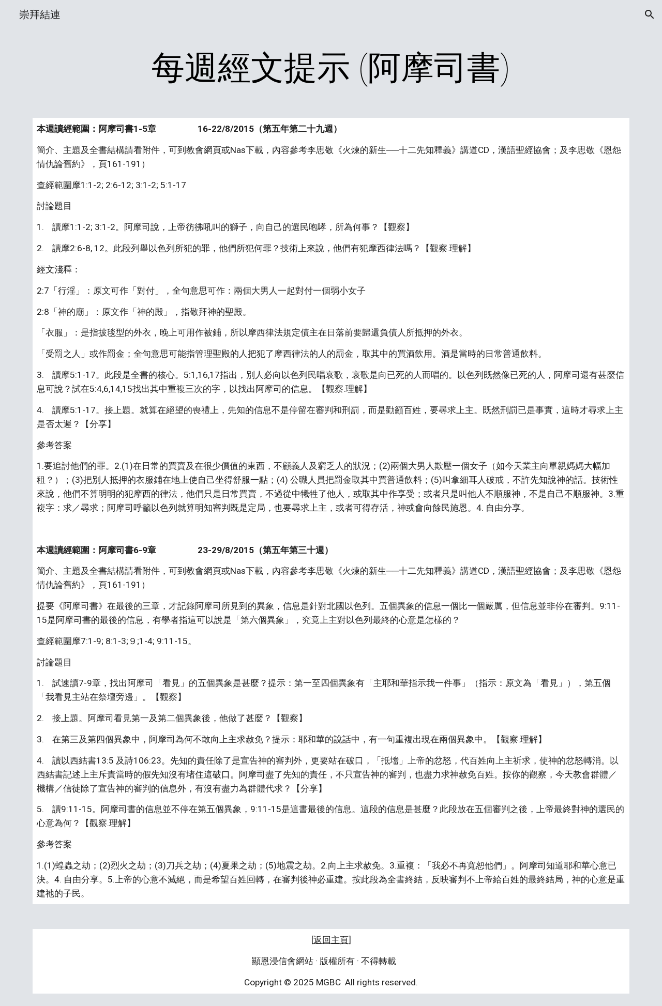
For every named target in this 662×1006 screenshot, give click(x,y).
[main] (331, 68)
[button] (649, 14)
